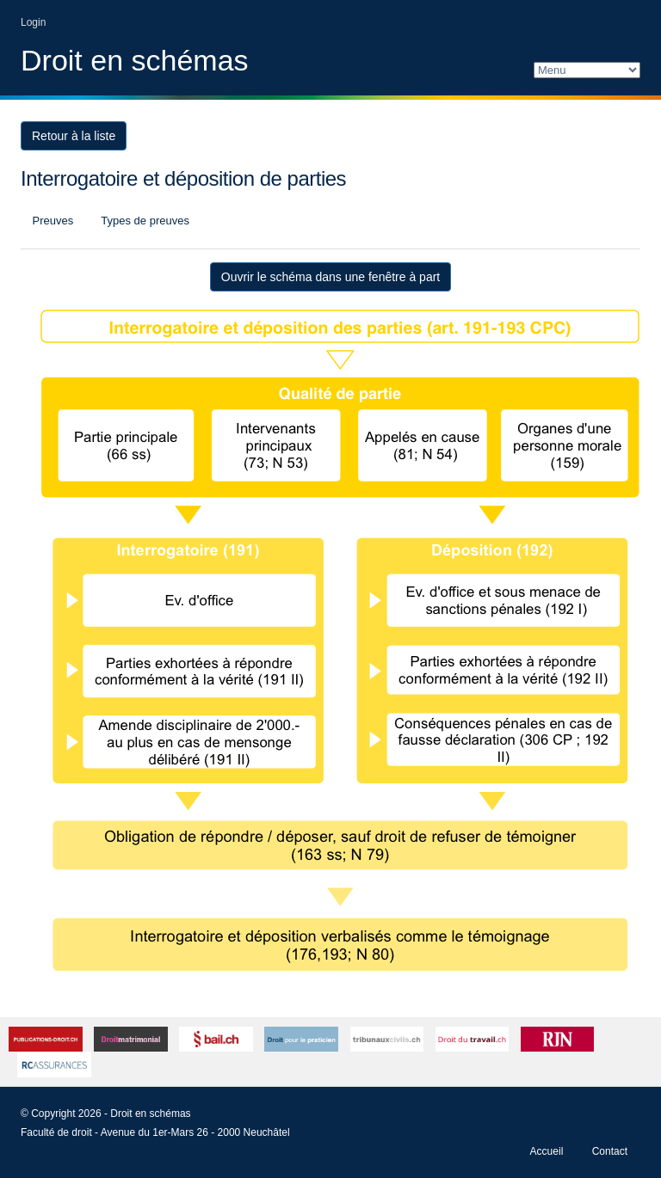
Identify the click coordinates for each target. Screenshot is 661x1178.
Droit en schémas (135, 60)
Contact (609, 1151)
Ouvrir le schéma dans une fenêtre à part (330, 277)
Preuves (51, 220)
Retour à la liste (73, 136)
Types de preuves (143, 220)
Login (33, 22)
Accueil (547, 1151)
